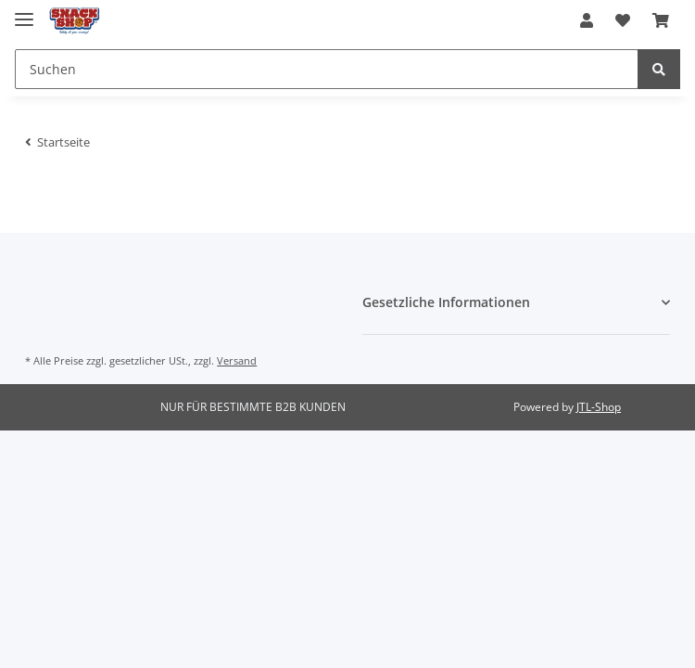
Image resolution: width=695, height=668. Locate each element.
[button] (586, 20)
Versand (237, 360)
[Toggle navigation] (24, 11)
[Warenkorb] (660, 20)
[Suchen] (326, 69)
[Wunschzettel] (622, 20)
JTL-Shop (598, 407)
